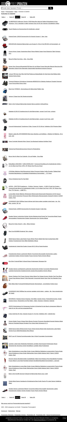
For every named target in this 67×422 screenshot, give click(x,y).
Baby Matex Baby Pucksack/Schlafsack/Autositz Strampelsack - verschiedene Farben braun (33, 283)
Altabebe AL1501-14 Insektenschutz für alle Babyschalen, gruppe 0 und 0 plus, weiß (31, 119)
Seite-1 (3, 17)
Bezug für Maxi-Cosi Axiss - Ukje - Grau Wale (21, 59)
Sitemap (18, 411)
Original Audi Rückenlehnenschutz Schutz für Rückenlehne (24, 149)
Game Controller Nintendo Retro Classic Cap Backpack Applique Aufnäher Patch (30, 141)
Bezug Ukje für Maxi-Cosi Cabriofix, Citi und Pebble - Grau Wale (26, 156)
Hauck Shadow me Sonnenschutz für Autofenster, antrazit (24, 29)
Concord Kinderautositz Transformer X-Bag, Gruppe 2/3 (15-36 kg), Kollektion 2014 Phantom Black (35, 126)
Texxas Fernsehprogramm (53, 414)
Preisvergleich (9, 11)
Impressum (4, 411)
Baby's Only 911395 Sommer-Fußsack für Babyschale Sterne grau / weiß (28, 373)
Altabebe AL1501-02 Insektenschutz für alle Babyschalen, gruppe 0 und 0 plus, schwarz (32, 111)
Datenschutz (11, 411)
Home (2, 11)
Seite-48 (11, 17)
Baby (16, 11)
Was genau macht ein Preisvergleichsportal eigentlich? (15, 403)
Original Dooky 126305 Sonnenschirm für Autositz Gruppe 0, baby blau (27, 209)
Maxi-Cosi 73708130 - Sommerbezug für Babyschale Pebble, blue (26, 89)
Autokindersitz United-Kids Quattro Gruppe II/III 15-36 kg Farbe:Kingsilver (28, 246)
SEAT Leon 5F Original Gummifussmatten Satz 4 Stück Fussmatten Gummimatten (31, 336)
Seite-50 (23, 17)
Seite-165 (32, 17)
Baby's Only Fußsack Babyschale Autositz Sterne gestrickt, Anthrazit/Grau (28, 104)
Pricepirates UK (31, 414)
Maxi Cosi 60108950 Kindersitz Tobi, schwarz (21, 231)
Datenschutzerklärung (40, 420)
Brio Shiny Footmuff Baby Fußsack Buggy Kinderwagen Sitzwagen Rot (27, 261)
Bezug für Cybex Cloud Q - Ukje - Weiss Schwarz (22, 224)
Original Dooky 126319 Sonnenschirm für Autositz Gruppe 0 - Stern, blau (28, 36)
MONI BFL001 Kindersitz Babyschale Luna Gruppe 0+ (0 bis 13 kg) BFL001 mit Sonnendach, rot (34, 44)
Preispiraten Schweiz (20, 414)
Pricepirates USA (40, 414)
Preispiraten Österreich (7, 414)
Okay (64, 418)
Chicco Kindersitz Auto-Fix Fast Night (19, 179)
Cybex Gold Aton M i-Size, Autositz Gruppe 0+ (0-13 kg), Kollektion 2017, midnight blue (32, 313)
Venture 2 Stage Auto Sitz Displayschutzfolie (20, 96)
